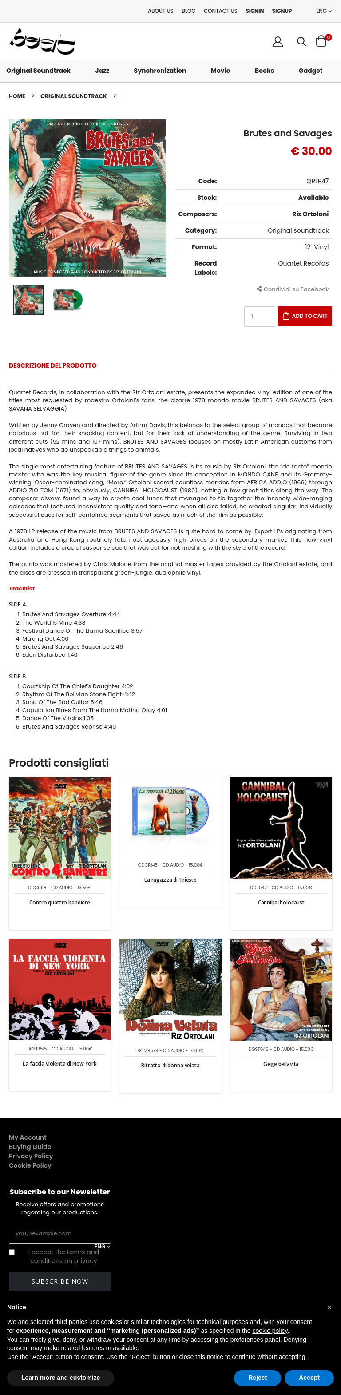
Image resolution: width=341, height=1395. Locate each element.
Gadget (311, 70)
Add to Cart (310, 316)
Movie (220, 70)
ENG (321, 11)
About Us (161, 11)
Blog (188, 11)
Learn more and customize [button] (60, 1377)
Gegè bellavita (281, 1064)
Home (17, 96)
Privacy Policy (31, 1156)
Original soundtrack (73, 96)
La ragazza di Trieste (170, 880)
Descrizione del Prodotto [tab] (52, 366)
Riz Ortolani (311, 214)
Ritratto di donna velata (170, 1065)
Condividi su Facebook (293, 289)
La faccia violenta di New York (60, 1063)
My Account (28, 1137)
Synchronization (160, 70)
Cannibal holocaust (281, 902)
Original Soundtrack (38, 70)
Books (264, 70)
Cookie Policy (30, 1165)
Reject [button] (257, 1377)
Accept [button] (309, 1377)
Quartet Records (303, 263)
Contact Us (221, 11)
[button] (301, 42)
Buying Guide (30, 1146)
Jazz (102, 70)
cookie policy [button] (269, 1330)
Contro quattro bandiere (59, 902)
